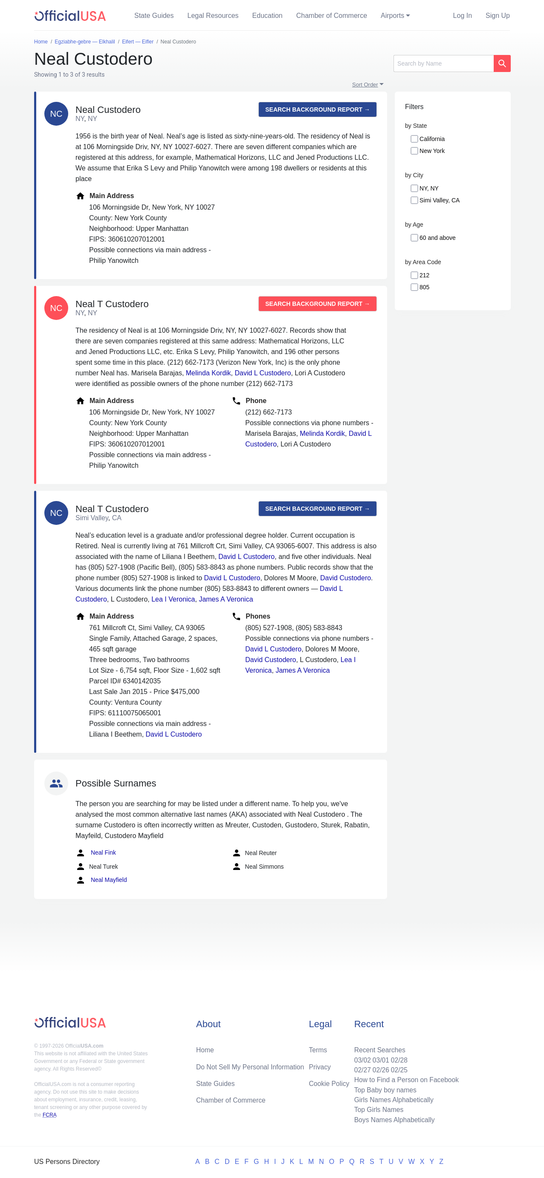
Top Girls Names (377, 1109)
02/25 (397, 1068)
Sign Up (498, 15)
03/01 (379, 1058)
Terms (318, 1047)
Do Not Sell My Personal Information (251, 1065)
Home (205, 1047)
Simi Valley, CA (440, 200)
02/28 (397, 1058)
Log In (462, 15)
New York (432, 151)
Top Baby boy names (383, 1088)
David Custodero (345, 578)
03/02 (360, 1058)
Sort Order (365, 84)
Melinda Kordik (208, 373)
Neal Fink (95, 853)
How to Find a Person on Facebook (405, 1078)
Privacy (320, 1065)
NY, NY (429, 188)
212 (424, 275)
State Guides (154, 15)
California (432, 139)
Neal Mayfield (101, 880)
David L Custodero (263, 373)
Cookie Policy (329, 1082)
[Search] (444, 63)
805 (424, 287)
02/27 (360, 1068)
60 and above (438, 238)
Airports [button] (392, 15)
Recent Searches (378, 1047)
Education (267, 15)
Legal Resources (213, 15)
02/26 (379, 1068)
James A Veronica (226, 599)
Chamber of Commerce (331, 15)
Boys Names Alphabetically (393, 1119)
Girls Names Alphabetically (392, 1099)
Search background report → (317, 109)
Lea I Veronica (173, 599)
